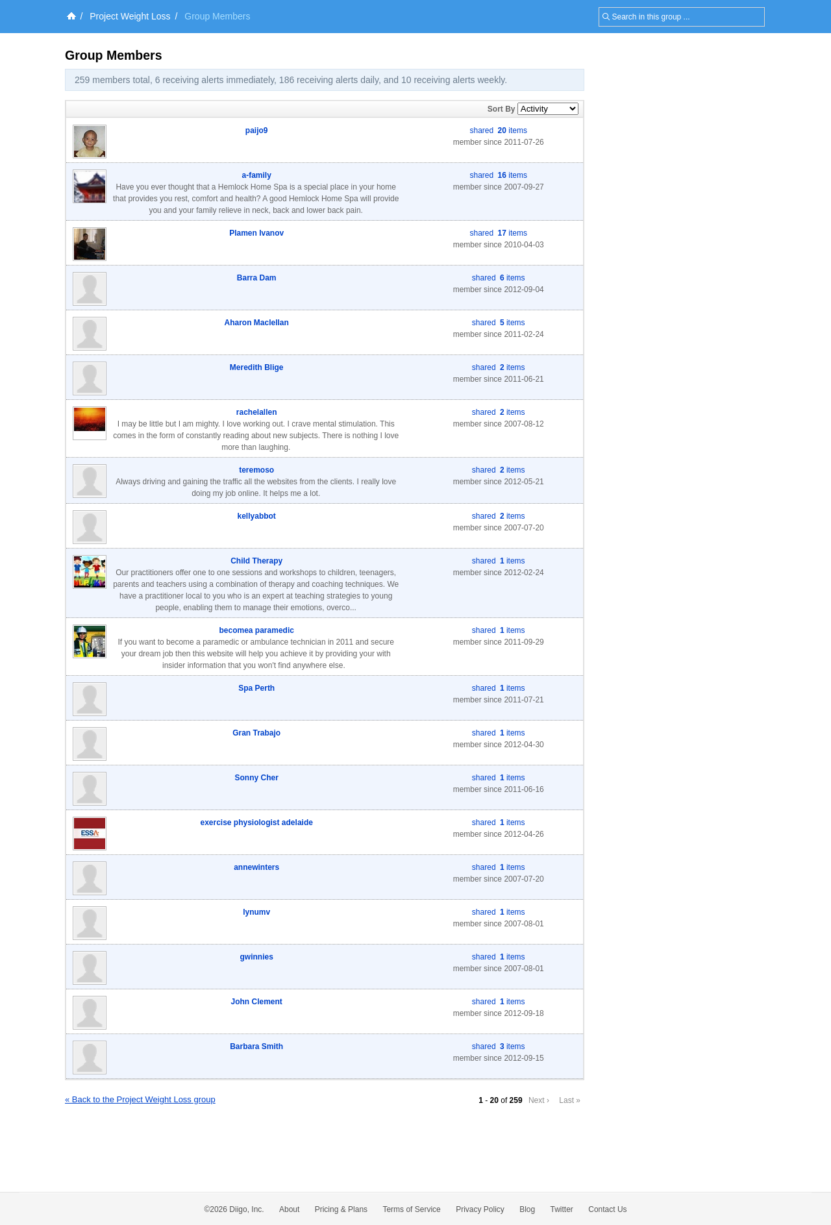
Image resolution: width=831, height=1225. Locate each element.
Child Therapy (256, 560)
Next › (538, 1100)
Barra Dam (257, 277)
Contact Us (607, 1209)
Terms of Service (411, 1209)
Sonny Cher (257, 777)
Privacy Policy (480, 1209)
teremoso (256, 470)
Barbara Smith (256, 1046)
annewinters (256, 867)
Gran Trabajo (256, 732)
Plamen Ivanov (256, 233)
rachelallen (256, 412)
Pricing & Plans (341, 1209)
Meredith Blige (257, 367)
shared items (498, 130)
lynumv (256, 912)
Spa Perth (256, 688)
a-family (256, 175)
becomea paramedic (256, 630)
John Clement (256, 1001)
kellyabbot (257, 516)
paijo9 (256, 130)
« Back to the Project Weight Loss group (140, 1099)
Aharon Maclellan (257, 322)
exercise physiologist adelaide (256, 822)
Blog (527, 1209)
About (289, 1209)
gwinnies (256, 956)
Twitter (562, 1209)
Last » (569, 1100)
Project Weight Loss (130, 16)
